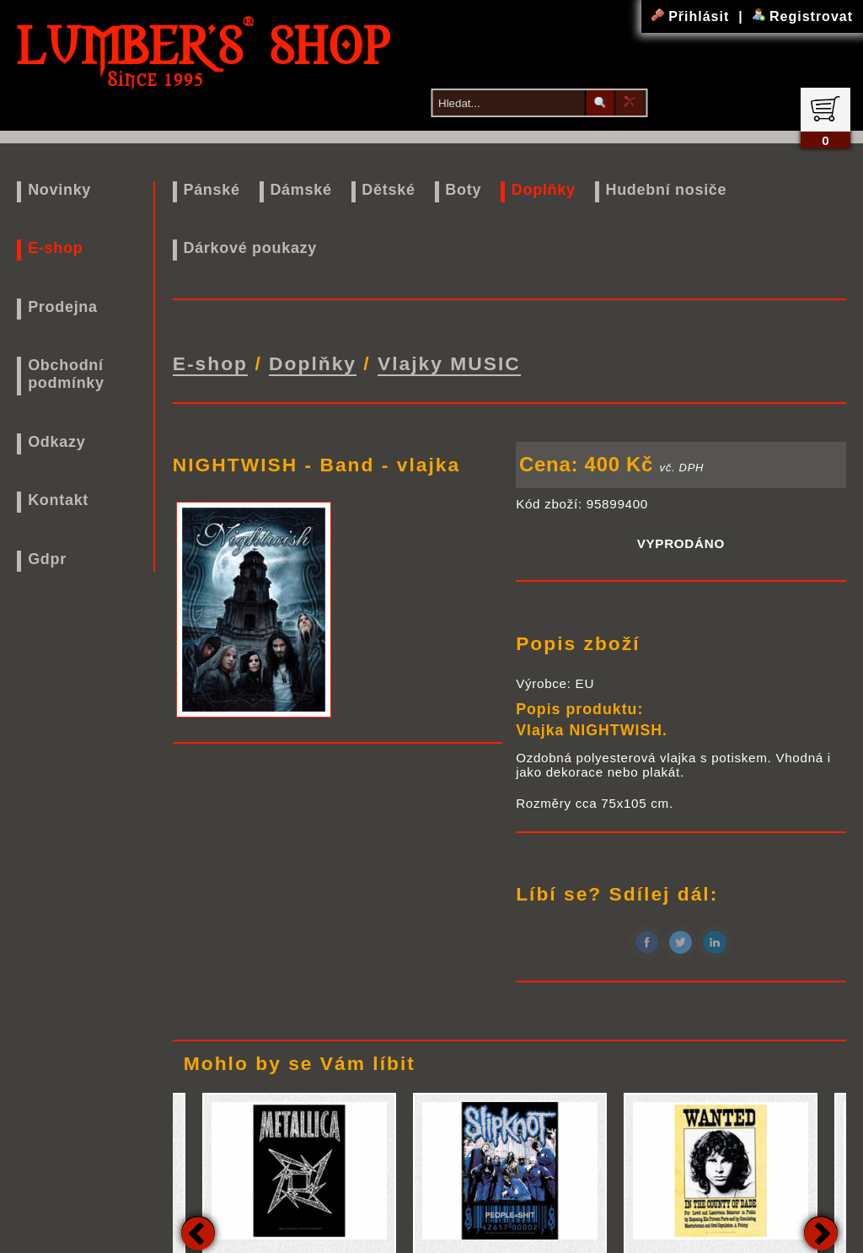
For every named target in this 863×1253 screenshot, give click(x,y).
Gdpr (47, 559)
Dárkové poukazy (250, 247)
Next (821, 1231)
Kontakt (58, 500)
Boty (463, 189)
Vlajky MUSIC (449, 363)
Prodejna (63, 306)
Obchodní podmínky (66, 374)
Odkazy (56, 441)
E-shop (55, 247)
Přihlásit (692, 16)
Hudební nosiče (665, 189)
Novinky (59, 189)
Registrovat (803, 16)
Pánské (211, 189)
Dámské (300, 189)
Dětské (388, 189)
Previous (198, 1231)
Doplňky (544, 189)
